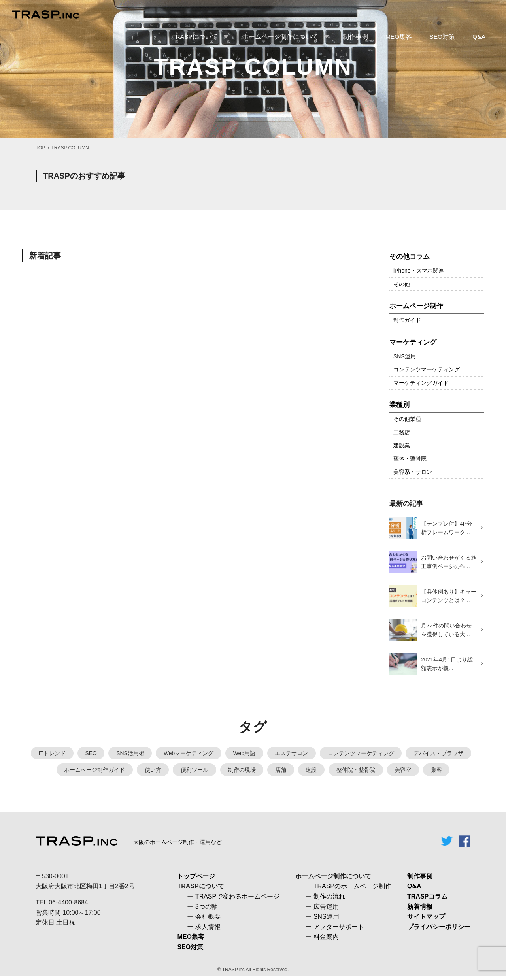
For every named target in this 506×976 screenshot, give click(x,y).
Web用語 (244, 753)
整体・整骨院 (410, 458)
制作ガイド (407, 320)
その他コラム (409, 256)
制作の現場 (241, 770)
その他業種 (407, 419)
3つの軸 (206, 907)
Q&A (414, 887)
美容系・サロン (412, 472)
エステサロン (292, 753)
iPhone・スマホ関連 (418, 271)
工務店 (401, 432)
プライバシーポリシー (438, 927)
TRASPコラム (427, 896)
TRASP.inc (233, 970)
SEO (90, 753)
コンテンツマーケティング (426, 369)
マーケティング (412, 342)
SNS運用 (404, 356)
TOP (40, 148)
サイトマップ (426, 917)
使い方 (152, 770)
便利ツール (194, 770)
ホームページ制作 (416, 306)
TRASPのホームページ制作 (352, 887)
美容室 (403, 770)
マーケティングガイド (421, 383)
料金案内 (326, 937)
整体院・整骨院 (356, 770)
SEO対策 (190, 947)
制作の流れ (329, 896)
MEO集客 (190, 937)
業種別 (399, 405)
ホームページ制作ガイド (93, 770)
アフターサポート (338, 927)
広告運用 (326, 907)
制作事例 (419, 876)
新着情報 (419, 907)
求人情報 (208, 927)
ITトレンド (51, 753)
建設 (311, 770)
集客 (437, 770)
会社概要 (208, 917)
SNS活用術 (130, 753)
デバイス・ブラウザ (439, 753)
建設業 (401, 445)
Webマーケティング (189, 753)
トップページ (196, 876)
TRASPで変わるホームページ (237, 896)
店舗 (280, 770)
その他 (401, 284)
